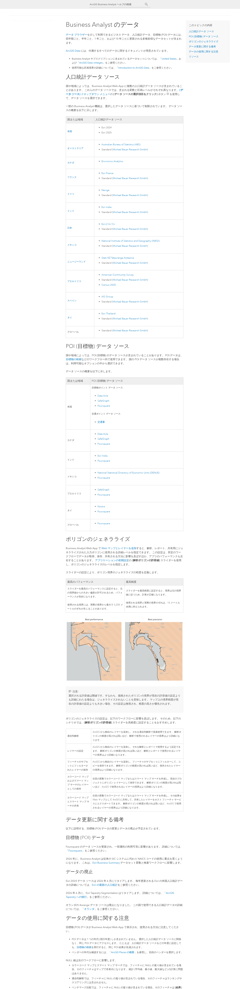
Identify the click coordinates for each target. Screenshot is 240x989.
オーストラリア (75, 148)
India (106, 207)
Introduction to (133, 67)
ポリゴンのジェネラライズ (203, 41)
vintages (91, 62)
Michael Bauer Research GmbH (130, 149)
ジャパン (108, 224)
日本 (69, 228)
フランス (72, 177)
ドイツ (70, 194)
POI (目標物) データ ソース (203, 36)
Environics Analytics (112, 161)
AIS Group (107, 296)
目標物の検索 (73, 359)
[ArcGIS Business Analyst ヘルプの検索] (117, 4)
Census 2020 (108, 284)
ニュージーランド (76, 261)
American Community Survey (117, 274)
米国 (69, 131)
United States (169, 58)
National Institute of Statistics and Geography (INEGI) (130, 240)
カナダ (70, 162)
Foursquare (104, 405)
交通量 (101, 422)
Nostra (101, 506)
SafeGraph (103, 400)
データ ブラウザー (76, 34)
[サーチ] (146, 4)
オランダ (89, 908)
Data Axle (103, 395)
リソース (194, 56)
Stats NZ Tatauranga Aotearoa (117, 257)
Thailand (108, 313)
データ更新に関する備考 (202, 46)
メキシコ (72, 244)
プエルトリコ (74, 281)
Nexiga (105, 190)
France (107, 173)
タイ (69, 317)
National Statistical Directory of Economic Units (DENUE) (128, 472)
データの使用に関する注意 (203, 51)
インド (70, 211)
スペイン (72, 300)
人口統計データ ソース (201, 31)
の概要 (122, 952)
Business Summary (106, 862)
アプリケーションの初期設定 (112, 560)
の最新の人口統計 (105, 884)
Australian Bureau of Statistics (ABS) (121, 144)
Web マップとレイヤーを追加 (118, 548)
